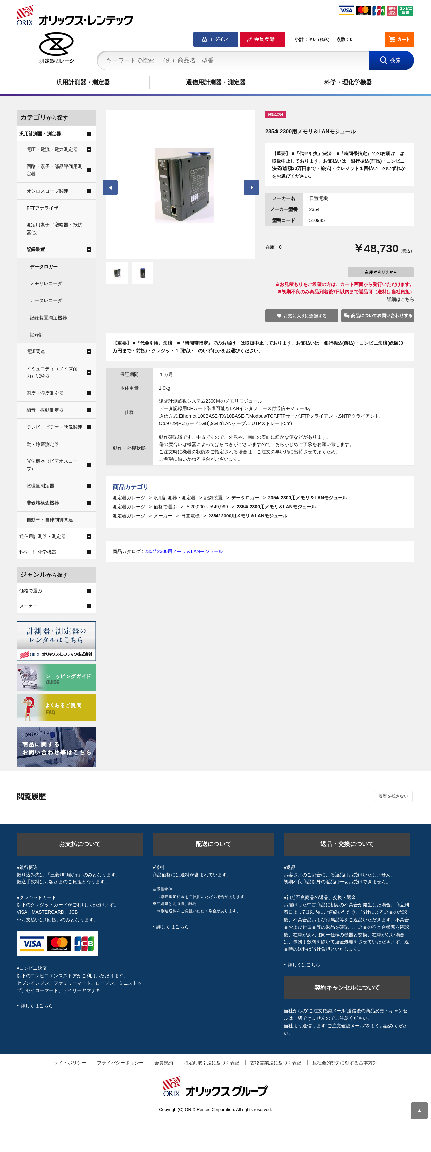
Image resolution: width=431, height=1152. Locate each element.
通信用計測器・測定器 (216, 82)
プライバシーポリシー (120, 1062)
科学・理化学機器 (348, 82)
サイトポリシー (70, 1062)
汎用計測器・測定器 (83, 82)
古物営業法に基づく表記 (275, 1062)
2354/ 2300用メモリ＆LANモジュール (184, 551)
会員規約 (163, 1062)
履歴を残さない (393, 796)
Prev (110, 187)
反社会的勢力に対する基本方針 (344, 1062)
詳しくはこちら (37, 1005)
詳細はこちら (400, 299)
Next (251, 187)
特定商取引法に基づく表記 (211, 1062)
